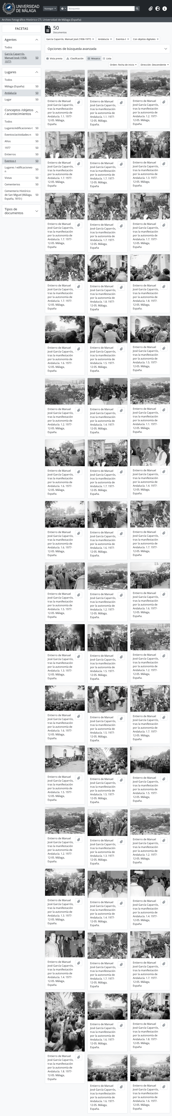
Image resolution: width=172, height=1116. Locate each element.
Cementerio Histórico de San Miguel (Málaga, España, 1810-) (21, 194)
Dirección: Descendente (154, 64)
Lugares (10, 72)
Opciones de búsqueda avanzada (72, 49)
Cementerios (21, 185)
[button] (150, 8)
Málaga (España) (21, 87)
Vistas (21, 178)
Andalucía (21, 93)
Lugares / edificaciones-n (21, 169)
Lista (107, 58)
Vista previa (54, 58)
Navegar (49, 8)
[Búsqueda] (101, 8)
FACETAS (21, 28)
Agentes (11, 39)
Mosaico (94, 58)
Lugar (21, 100)
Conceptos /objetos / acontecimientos (19, 112)
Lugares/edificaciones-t (21, 128)
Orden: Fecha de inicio (122, 64)
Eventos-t (21, 161)
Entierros (21, 155)
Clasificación (75, 58)
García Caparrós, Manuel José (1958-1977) (21, 57)
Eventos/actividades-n (21, 135)
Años (21, 142)
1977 (21, 148)
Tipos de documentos (14, 211)
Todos (8, 47)
